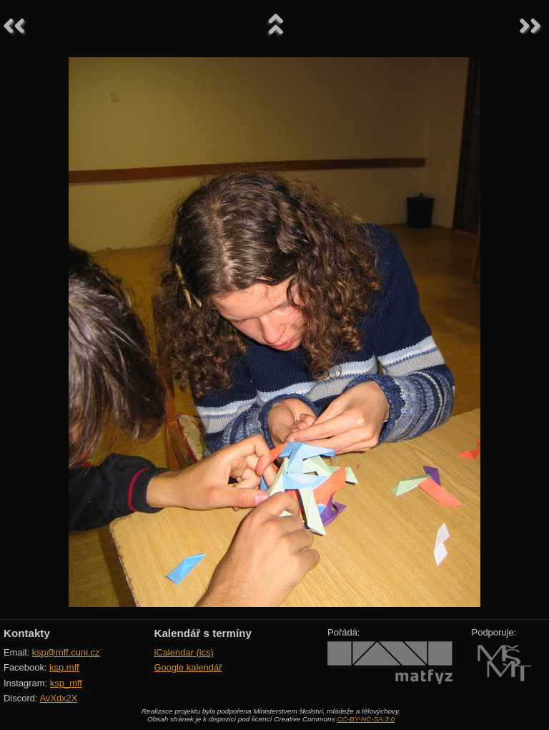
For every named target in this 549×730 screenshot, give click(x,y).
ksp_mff (66, 683)
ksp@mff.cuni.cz (66, 652)
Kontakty (27, 633)
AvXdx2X (58, 698)
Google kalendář (188, 667)
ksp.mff (64, 667)
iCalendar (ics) (184, 652)
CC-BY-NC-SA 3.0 (366, 719)
